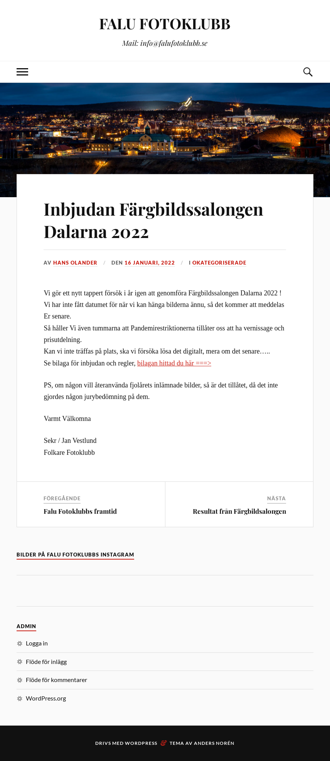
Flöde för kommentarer (56, 679)
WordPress (141, 743)
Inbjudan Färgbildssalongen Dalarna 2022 (153, 219)
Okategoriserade (219, 263)
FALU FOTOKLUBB (165, 23)
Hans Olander (75, 263)
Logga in (37, 643)
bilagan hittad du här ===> (174, 363)
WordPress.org (46, 698)
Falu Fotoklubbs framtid (80, 511)
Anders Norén (214, 743)
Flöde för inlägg (46, 661)
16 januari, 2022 (150, 263)
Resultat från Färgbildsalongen (239, 511)
